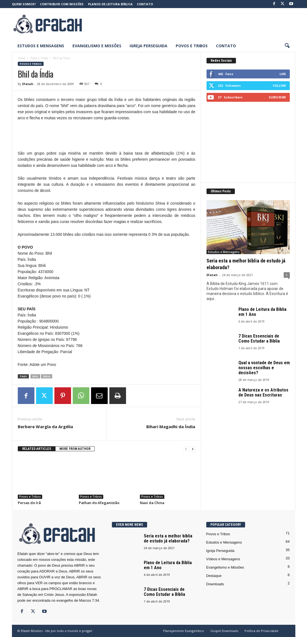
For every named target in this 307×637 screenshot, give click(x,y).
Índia (46, 376)
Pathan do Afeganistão (99, 502)
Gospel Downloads (224, 631)
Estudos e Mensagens (40, 45)
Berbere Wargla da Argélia (45, 426)
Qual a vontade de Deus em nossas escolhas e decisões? (264, 367)
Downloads (215, 584)
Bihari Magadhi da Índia (170, 426)
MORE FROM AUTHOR (74, 449)
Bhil (35, 376)
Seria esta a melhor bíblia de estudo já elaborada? (168, 538)
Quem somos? (24, 4)
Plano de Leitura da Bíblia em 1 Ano (262, 312)
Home (21, 58)
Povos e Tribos (192, 45)
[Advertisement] (194, 23)
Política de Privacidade (261, 631)
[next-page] (192, 449)
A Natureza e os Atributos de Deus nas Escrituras (263, 392)
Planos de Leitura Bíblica (110, 4)
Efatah (27, 84)
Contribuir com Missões (62, 4)
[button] (287, 46)
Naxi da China (152, 502)
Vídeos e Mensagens (223, 559)
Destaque (214, 576)
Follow (279, 85)
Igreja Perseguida (148, 45)
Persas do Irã (29, 502)
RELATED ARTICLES (36, 449)
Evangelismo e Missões (96, 45)
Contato (145, 4)
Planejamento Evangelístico (183, 631)
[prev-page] (186, 449)
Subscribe (277, 97)
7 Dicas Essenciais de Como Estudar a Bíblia (259, 338)
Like (283, 74)
